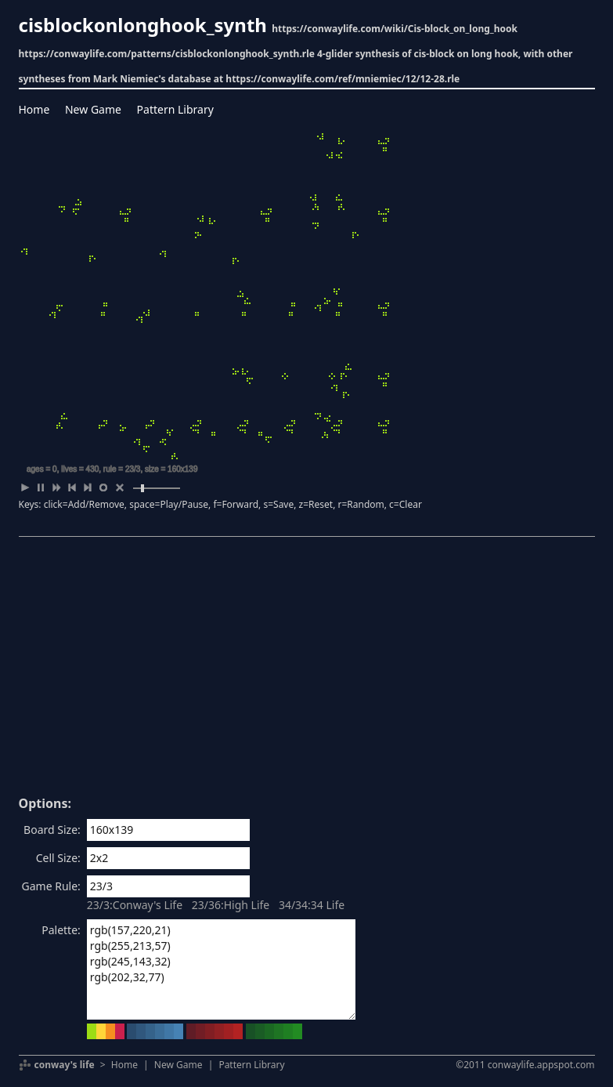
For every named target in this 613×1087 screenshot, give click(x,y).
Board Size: (52, 829)
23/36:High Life (231, 904)
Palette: (61, 929)
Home (34, 109)
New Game (93, 109)
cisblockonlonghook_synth (143, 25)
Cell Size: (58, 857)
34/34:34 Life (311, 904)
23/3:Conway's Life (134, 904)
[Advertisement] (307, 671)
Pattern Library (175, 109)
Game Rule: (51, 886)
